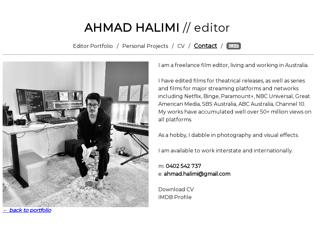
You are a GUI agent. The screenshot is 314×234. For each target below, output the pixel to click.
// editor (157, 28)
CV (181, 46)
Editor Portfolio (93, 46)
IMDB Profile (175, 197)
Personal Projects (145, 46)
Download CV (176, 189)
